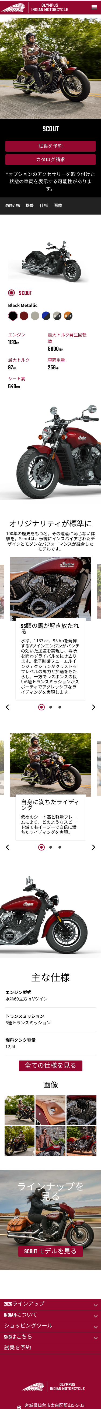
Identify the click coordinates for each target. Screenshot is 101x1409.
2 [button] (50, 707)
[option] (50, 630)
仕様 (44, 206)
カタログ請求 (50, 160)
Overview (12, 206)
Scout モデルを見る (50, 1251)
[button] (8, 707)
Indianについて (20, 1315)
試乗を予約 (51, 146)
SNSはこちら (18, 1337)
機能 (30, 206)
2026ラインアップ (24, 1304)
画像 (58, 206)
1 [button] (41, 707)
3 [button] (60, 707)
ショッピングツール (28, 1326)
